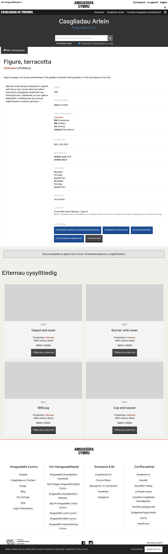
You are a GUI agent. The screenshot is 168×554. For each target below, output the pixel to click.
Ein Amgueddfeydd (11, 2)
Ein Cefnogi (23, 497)
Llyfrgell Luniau (143, 491)
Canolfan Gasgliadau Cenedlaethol (144, 12)
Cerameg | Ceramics (142, 230)
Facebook (103, 491)
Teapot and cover (43, 330)
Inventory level (94, 238)
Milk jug (43, 407)
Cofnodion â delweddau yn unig (97, 43)
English (163, 2)
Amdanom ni (143, 474)
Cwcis (143, 518)
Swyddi (143, 480)
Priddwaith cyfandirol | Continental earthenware (77, 230)
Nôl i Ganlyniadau (14, 50)
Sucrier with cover (124, 330)
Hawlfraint (143, 523)
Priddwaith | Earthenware (116, 230)
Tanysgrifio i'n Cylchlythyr (103, 486)
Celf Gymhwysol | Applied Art (69, 238)
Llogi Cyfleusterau (23, 508)
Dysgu (23, 486)
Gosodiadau (137, 549)
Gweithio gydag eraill (143, 506)
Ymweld (23, 474)
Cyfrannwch (139, 2)
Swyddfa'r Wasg (143, 486)
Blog (23, 491)
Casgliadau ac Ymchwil (17, 12)
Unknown (10, 68)
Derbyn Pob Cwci (153, 549)
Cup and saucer (124, 407)
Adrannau (99, 12)
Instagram (103, 497)
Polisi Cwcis (82, 549)
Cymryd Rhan (103, 480)
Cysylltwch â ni (103, 474)
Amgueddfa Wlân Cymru (63, 518)
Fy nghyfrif (152, 2)
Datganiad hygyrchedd (143, 512)
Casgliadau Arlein (115, 12)
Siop (23, 502)
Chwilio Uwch (64, 43)
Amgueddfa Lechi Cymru (63, 513)
